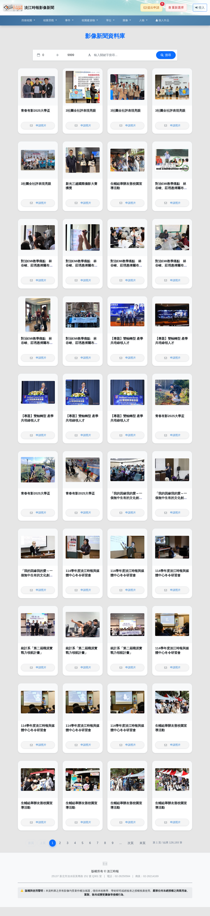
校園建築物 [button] (89, 20)
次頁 (131, 843)
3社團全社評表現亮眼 (81, 110)
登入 (200, 7)
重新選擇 (176, 7)
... (120, 843)
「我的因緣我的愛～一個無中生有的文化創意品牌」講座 (126, 498)
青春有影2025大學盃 (35, 110)
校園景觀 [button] (49, 20)
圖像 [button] (126, 20)
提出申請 (153, 6)
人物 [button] (142, 20)
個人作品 (162, 20)
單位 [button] (109, 20)
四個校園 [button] (27, 20)
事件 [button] (68, 20)
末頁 (142, 843)
